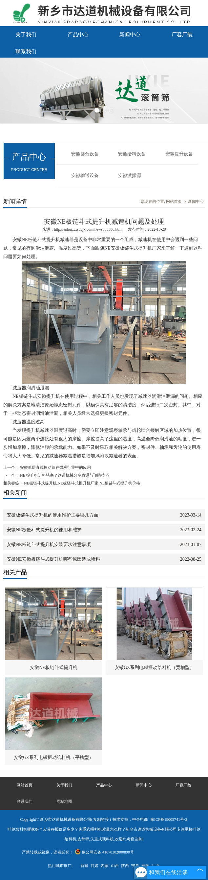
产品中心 (78, 34)
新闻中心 (129, 34)
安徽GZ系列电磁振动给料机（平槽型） (54, 757)
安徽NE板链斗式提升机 (53, 667)
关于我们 (25, 34)
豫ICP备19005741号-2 (168, 819)
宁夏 (135, 865)
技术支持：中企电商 (130, 819)
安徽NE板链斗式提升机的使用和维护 (44, 529)
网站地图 (64, 801)
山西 (115, 865)
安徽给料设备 (132, 153)
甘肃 (94, 865)
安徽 (145, 865)
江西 (155, 865)
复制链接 (101, 819)
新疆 (84, 865)
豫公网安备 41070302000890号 (104, 852)
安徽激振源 (129, 175)
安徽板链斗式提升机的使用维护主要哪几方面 (52, 515)
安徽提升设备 (179, 153)
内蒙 (105, 865)
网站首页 (174, 201)
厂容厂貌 (182, 34)
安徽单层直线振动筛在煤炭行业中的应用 (55, 467)
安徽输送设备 (85, 175)
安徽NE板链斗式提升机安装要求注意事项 (49, 544)
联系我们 (25, 51)
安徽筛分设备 (85, 153)
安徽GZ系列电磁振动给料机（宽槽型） (154, 667)
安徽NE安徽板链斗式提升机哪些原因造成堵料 (53, 559)
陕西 (125, 865)
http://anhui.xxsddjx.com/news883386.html (88, 229)
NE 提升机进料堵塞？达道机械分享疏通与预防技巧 (64, 475)
